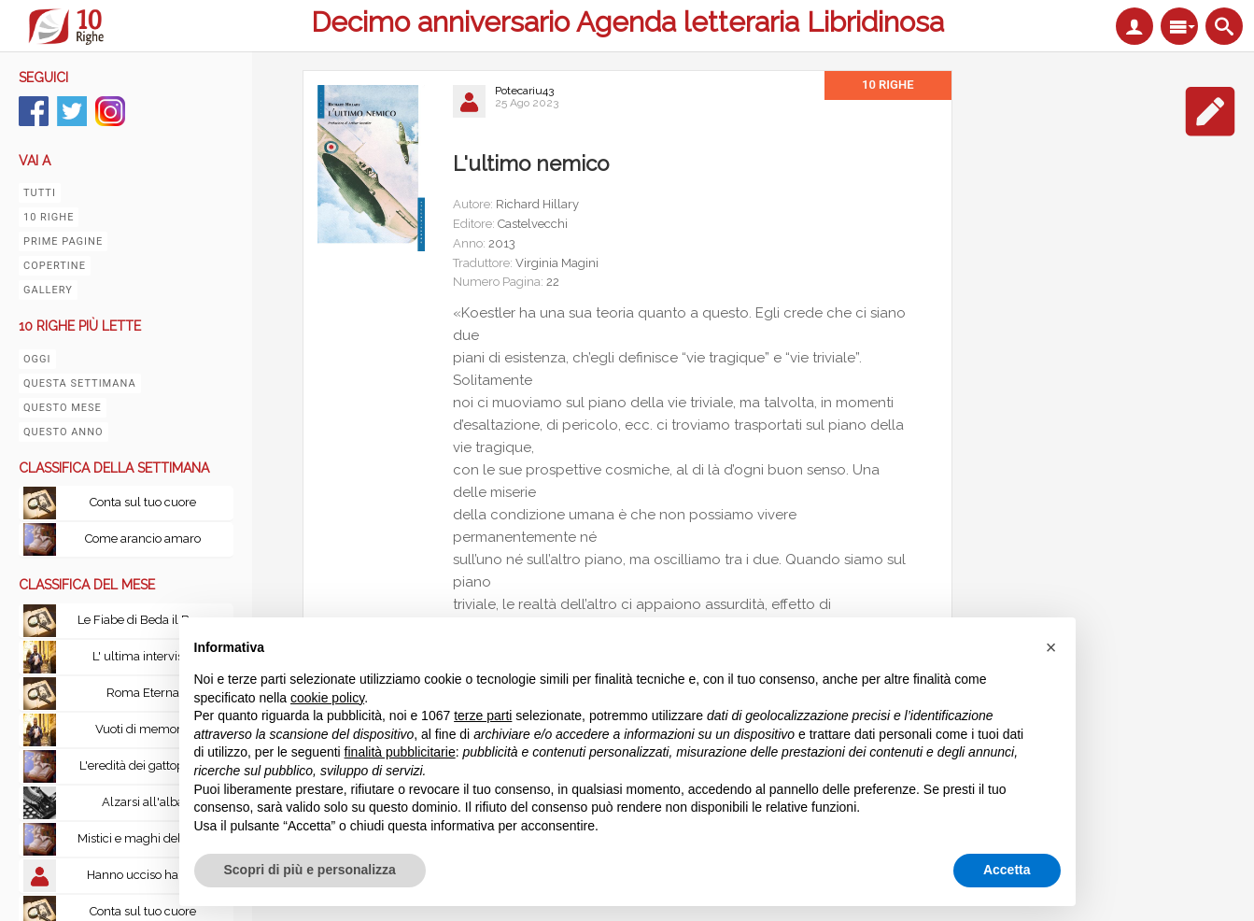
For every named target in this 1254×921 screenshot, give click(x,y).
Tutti (39, 193)
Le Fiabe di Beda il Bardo (146, 620)
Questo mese (62, 408)
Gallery (48, 290)
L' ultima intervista (142, 656)
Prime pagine (63, 241)
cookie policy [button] (327, 697)
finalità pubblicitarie (400, 751)
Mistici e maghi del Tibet (144, 838)
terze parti (483, 715)
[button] (1051, 647)
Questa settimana (79, 383)
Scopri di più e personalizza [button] (310, 869)
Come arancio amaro (143, 538)
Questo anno (63, 432)
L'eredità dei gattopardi (142, 765)
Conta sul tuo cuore (143, 502)
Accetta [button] (1007, 869)
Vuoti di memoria (142, 729)
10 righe (48, 217)
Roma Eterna (142, 693)
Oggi (37, 359)
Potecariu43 (524, 90)
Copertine (54, 266)
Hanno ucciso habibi (143, 875)
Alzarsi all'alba (143, 802)
